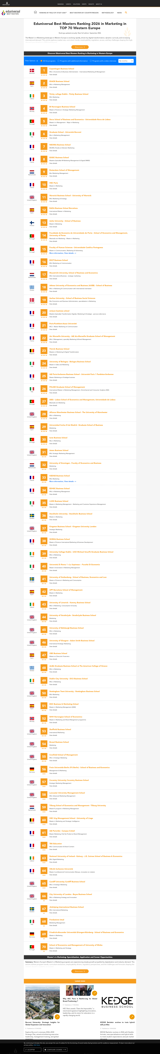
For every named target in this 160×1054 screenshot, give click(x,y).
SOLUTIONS (76, 4)
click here (36, 1045)
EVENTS (84, 4)
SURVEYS (68, 4)
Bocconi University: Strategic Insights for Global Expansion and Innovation (42, 1023)
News (119, 13)
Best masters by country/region (84, 13)
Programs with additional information (74, 61)
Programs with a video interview (104, 61)
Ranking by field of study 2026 (52, 13)
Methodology (108, 13)
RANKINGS (61, 4)
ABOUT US (99, 4)
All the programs (49, 61)
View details (53, 74)
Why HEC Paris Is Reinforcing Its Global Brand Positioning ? (80, 1000)
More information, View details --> (62, 253)
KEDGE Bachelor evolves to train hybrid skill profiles (117, 1023)
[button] (66, 13)
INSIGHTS (91, 4)
